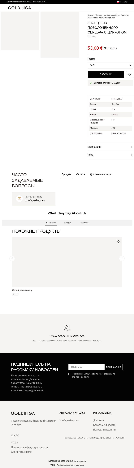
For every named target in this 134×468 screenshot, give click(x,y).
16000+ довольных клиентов (34, 5)
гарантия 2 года (39, 2)
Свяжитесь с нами (21, 452)
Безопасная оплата (104, 425)
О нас (14, 442)
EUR (125, 2)
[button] (2, 228)
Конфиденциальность (101, 437)
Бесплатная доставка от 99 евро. (18, 2)
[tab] (110, 147)
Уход (110, 155)
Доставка (98, 420)
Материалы (110, 147)
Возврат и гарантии (104, 429)
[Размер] (110, 65)
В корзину (105, 74)
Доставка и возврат (101, 174)
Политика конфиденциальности (29, 447)
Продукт (66, 174)
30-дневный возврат (14, 5)
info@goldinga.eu (69, 420)
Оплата (80, 174)
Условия (120, 437)
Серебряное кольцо (22, 290)
